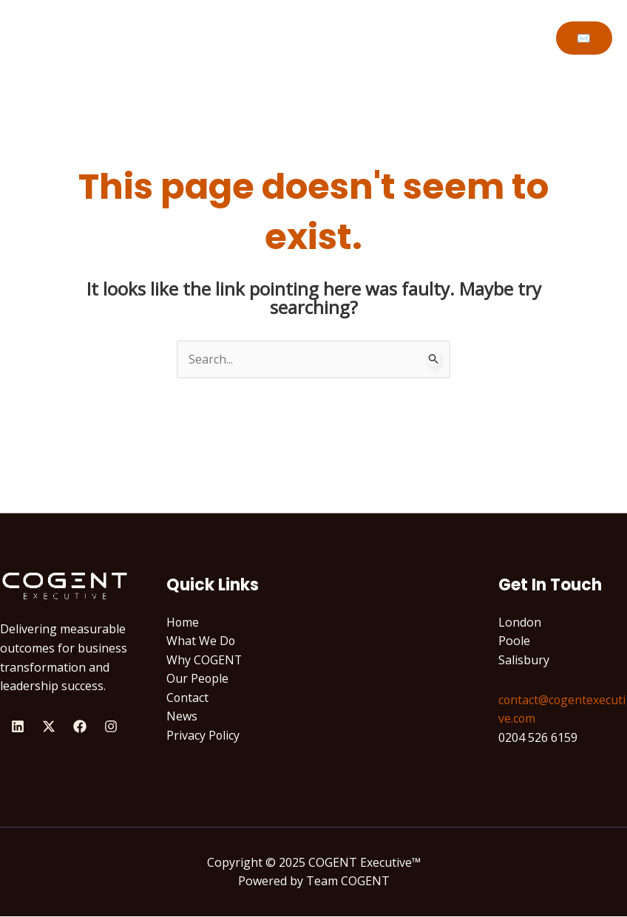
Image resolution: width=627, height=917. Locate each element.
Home (95, 38)
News (181, 717)
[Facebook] (80, 727)
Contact (187, 697)
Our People (197, 679)
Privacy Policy (203, 736)
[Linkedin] (17, 727)
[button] (584, 38)
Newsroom (498, 38)
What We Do (171, 38)
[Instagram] (111, 727)
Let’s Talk (417, 38)
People (348, 38)
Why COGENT (267, 38)
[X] (48, 727)
